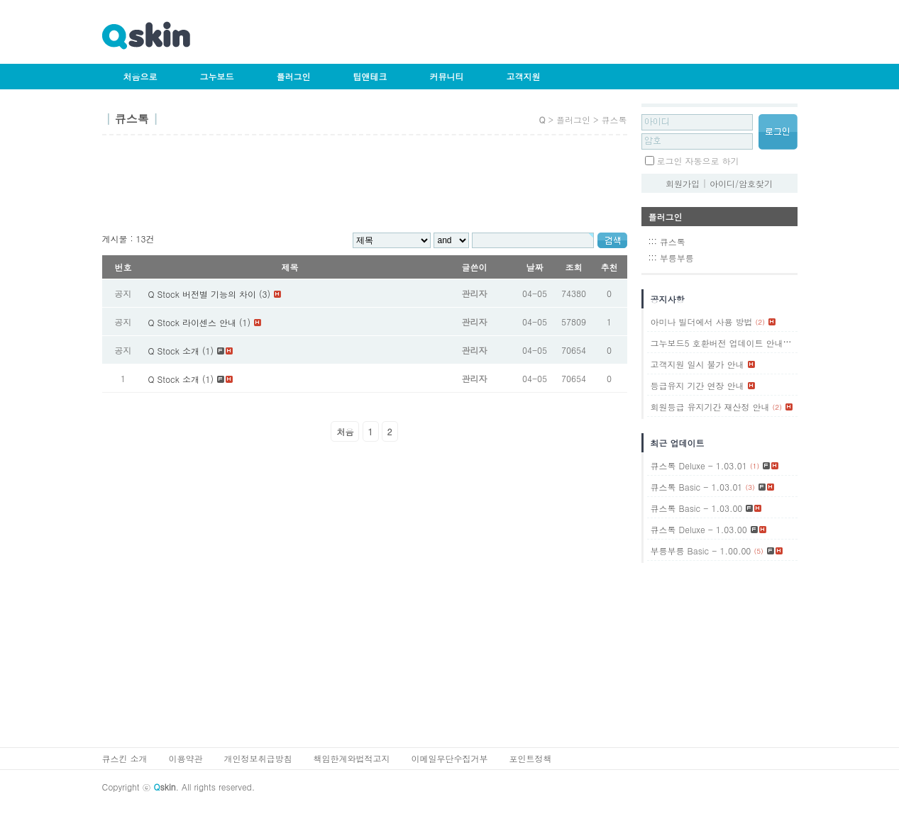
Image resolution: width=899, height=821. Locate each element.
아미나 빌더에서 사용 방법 (702, 321)
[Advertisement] (360, 188)
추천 (609, 267)
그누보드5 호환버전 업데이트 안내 (717, 343)
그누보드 (217, 76)
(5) (758, 551)
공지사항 (668, 299)
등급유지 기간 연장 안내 (697, 385)
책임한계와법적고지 (352, 758)
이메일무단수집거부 (450, 758)
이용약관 (186, 758)
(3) (749, 487)
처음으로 (140, 76)
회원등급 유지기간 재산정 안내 (710, 407)
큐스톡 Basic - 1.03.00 (697, 508)
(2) (760, 322)
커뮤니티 (447, 76)
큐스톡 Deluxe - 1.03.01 (699, 465)
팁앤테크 (370, 76)
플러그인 (294, 76)
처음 (344, 431)
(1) (790, 343)
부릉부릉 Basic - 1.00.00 (701, 550)
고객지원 (524, 76)
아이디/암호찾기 (741, 183)
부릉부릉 (677, 258)
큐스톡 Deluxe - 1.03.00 (699, 529)
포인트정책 (530, 758)
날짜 (535, 267)
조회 (574, 267)
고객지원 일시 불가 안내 (697, 364)
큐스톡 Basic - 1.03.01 (697, 487)
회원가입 (683, 183)
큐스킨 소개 (125, 758)
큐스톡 (672, 241)
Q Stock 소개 (173, 379)
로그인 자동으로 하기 (698, 161)
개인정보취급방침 (258, 758)
